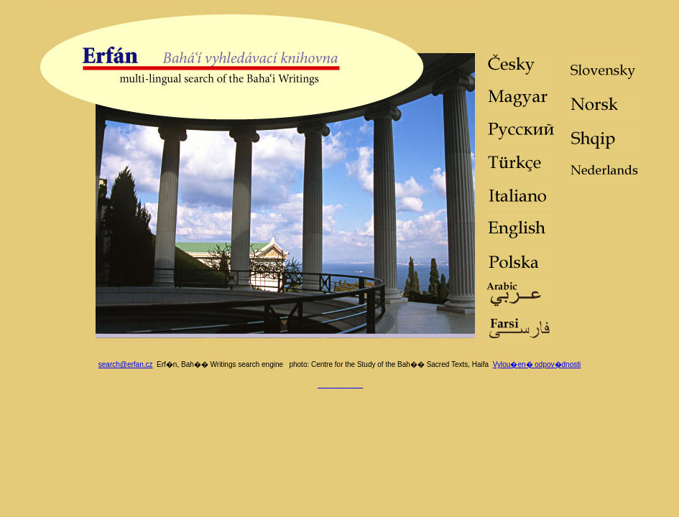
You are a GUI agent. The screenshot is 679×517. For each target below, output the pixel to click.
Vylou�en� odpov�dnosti (537, 364)
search (125, 364)
